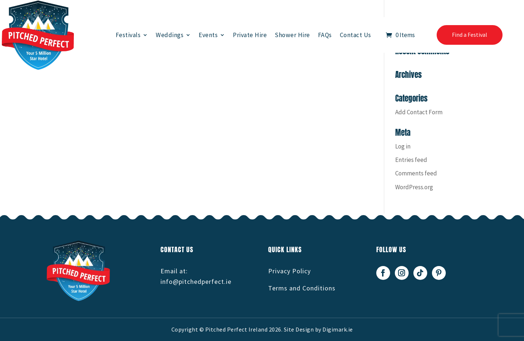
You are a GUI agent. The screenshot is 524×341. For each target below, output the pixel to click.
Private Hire (250, 35)
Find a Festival (469, 34)
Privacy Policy (289, 271)
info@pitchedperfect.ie (195, 281)
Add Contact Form (418, 112)
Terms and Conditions (302, 288)
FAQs (325, 35)
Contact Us (355, 35)
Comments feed (416, 173)
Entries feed (411, 160)
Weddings (169, 35)
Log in (402, 146)
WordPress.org (414, 187)
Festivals (128, 35)
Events (208, 35)
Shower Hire (292, 35)
